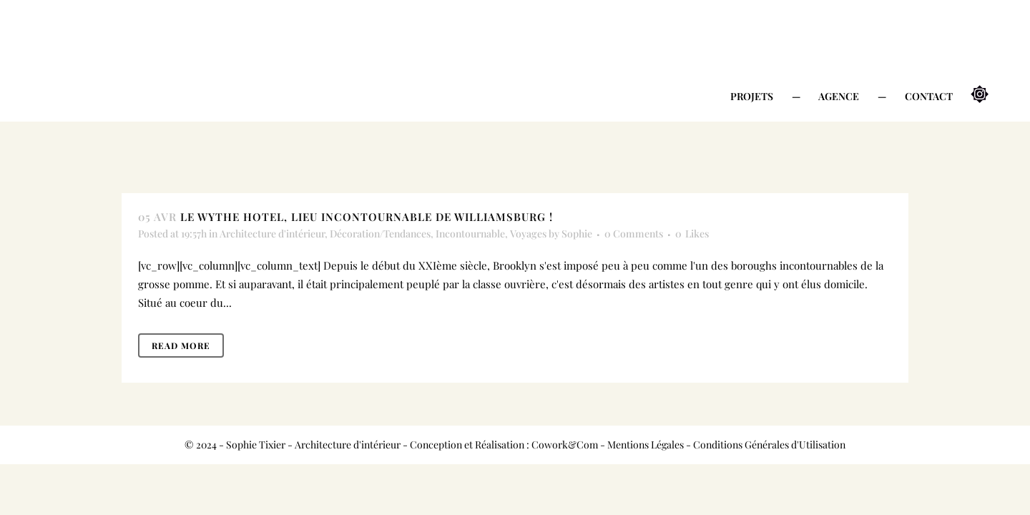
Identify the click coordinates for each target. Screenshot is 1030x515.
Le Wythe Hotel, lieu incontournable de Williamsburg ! (366, 217)
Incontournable (470, 233)
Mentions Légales (645, 444)
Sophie (576, 233)
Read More (181, 345)
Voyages (528, 233)
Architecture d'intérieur (272, 233)
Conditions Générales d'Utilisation (769, 444)
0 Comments (633, 233)
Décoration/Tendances (380, 233)
